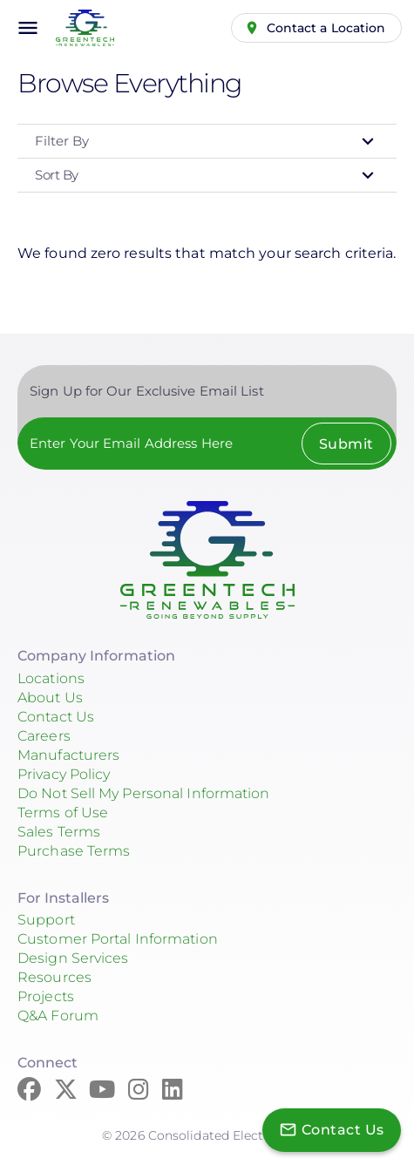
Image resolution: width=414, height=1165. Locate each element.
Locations (51, 678)
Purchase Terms (73, 851)
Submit (346, 444)
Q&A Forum (57, 1015)
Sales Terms (58, 831)
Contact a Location (326, 28)
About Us (50, 697)
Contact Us (55, 716)
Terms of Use (62, 812)
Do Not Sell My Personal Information (143, 793)
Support (46, 919)
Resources (54, 977)
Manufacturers (68, 755)
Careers (44, 736)
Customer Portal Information (117, 939)
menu (28, 28)
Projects (45, 996)
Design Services (73, 958)
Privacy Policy (63, 774)
